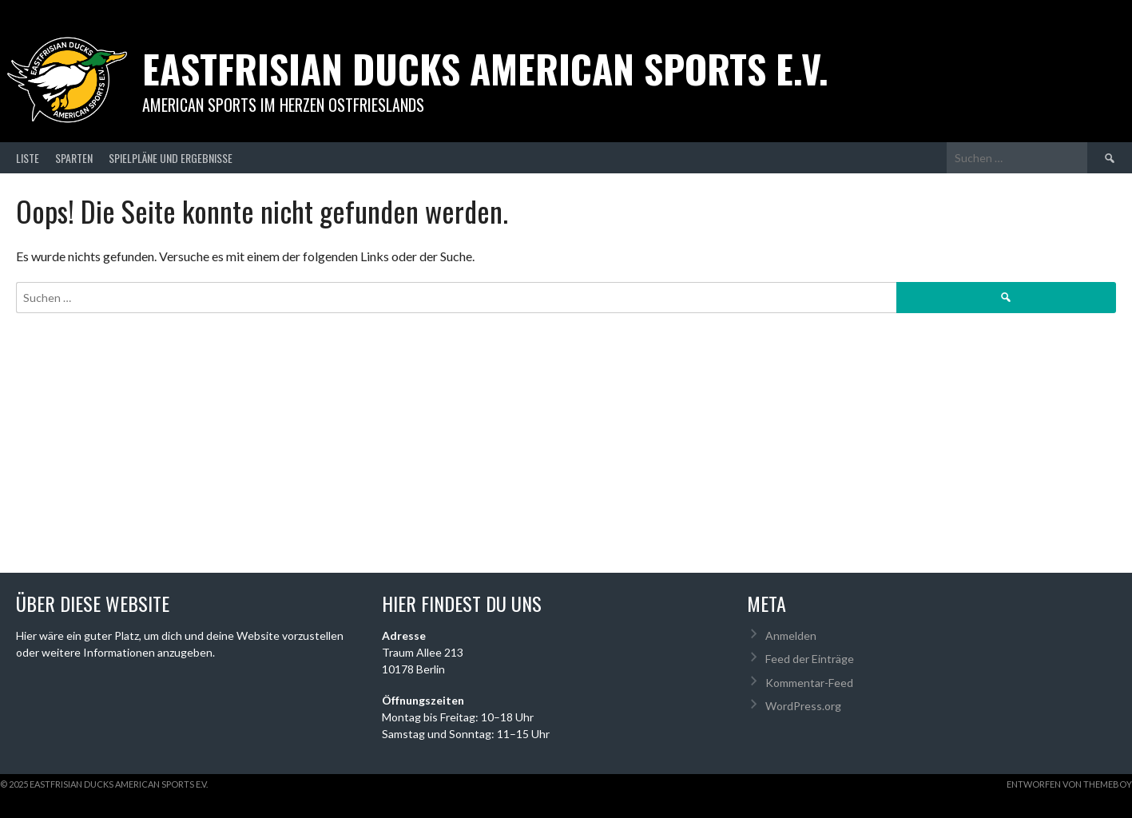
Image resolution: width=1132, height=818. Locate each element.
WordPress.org (803, 706)
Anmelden (790, 635)
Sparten (74, 157)
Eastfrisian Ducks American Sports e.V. (485, 68)
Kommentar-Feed (809, 682)
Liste (27, 157)
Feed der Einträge (809, 658)
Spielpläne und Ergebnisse (170, 157)
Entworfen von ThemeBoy (1069, 784)
